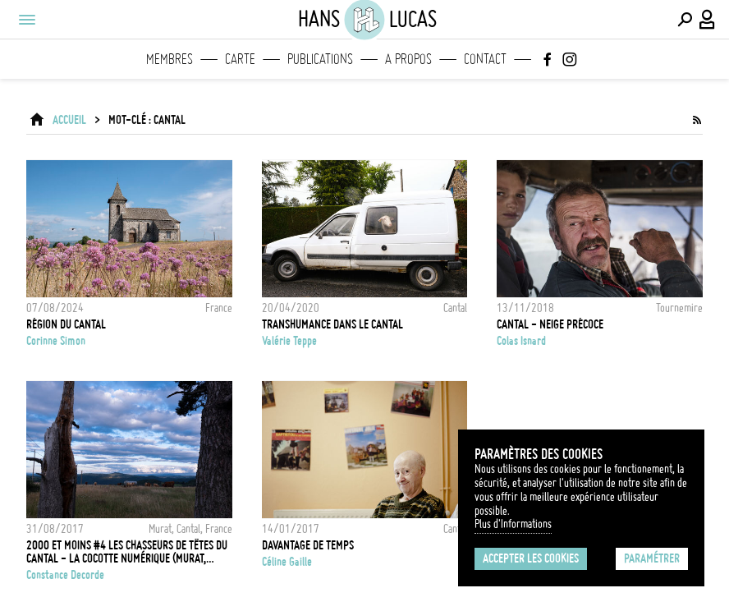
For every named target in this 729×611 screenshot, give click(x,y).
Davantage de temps (308, 545)
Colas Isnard (521, 340)
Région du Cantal (66, 324)
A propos (408, 59)
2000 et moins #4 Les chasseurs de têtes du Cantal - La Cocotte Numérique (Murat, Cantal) (126, 552)
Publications (320, 59)
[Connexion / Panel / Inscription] (707, 19)
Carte (240, 59)
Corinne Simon (55, 340)
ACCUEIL (69, 120)
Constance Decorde (65, 574)
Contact (485, 59)
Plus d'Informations (513, 524)
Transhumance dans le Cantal (332, 324)
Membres (169, 59)
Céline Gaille (287, 561)
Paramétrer (652, 558)
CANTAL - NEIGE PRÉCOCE (550, 324)
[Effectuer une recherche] (684, 19)
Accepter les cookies (531, 558)
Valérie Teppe (289, 340)
